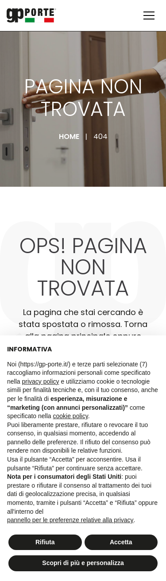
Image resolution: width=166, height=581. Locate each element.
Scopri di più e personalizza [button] (83, 562)
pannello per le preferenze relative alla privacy (70, 519)
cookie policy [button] (70, 415)
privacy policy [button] (40, 381)
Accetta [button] (121, 542)
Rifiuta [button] (45, 542)
